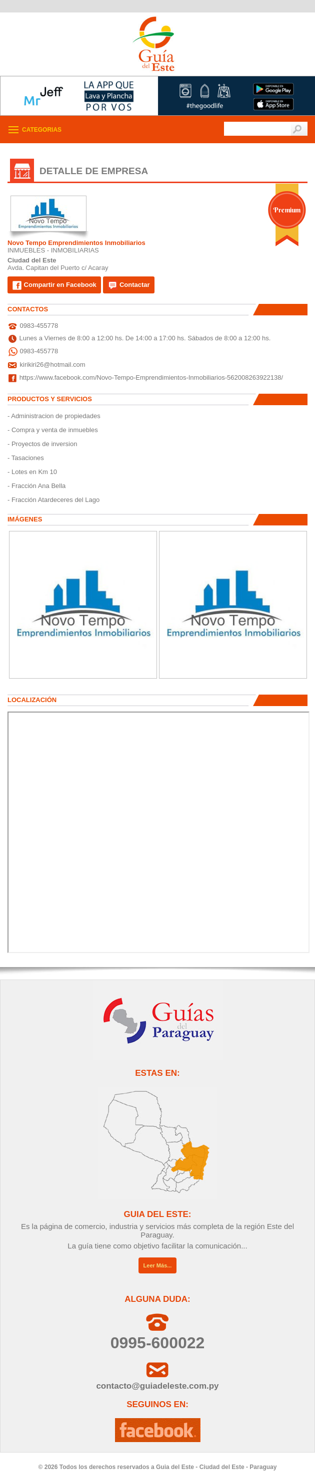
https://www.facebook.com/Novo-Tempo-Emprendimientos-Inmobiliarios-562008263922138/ (152, 378)
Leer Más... (158, 1265)
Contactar (129, 285)
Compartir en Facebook (54, 285)
